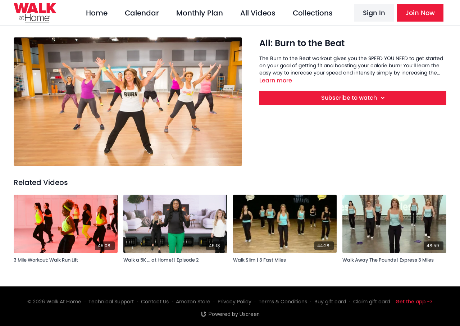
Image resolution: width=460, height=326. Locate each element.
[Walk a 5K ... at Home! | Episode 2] (175, 259)
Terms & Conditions (283, 301)
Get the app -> (414, 301)
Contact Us (155, 301)
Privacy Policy (234, 301)
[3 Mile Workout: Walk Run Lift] (66, 259)
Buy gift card (330, 301)
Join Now (420, 12)
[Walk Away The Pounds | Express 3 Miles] (394, 259)
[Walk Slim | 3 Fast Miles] (285, 259)
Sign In (374, 12)
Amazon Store (193, 301)
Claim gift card (371, 301)
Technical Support (111, 301)
